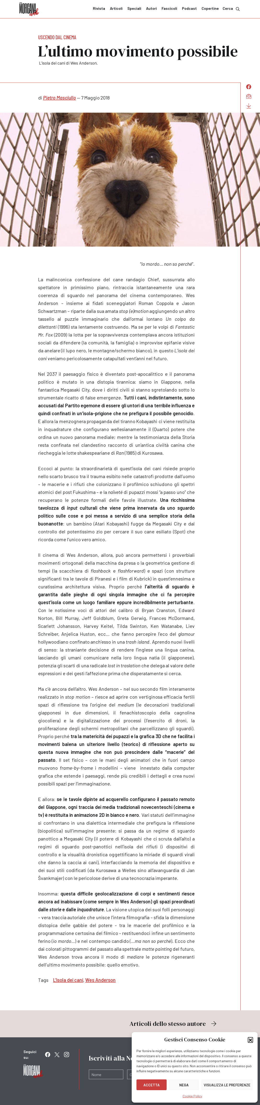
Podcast (189, 8)
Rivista (99, 8)
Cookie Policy (192, 1096)
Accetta (151, 1085)
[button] (250, 1039)
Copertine (210, 8)
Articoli (116, 8)
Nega (184, 1085)
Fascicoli (169, 8)
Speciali (134, 8)
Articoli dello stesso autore (174, 1023)
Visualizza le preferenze (227, 1085)
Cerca (232, 8)
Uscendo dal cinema (57, 37)
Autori (151, 8)
